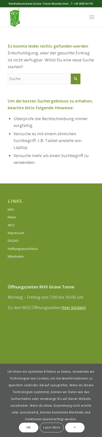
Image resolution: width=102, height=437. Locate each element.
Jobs (11, 209)
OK (28, 427)
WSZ (11, 225)
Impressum (16, 233)
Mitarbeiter (16, 256)
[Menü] (91, 17)
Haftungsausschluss (23, 248)
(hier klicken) (74, 307)
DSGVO (13, 240)
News (12, 217)
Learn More (51, 427)
